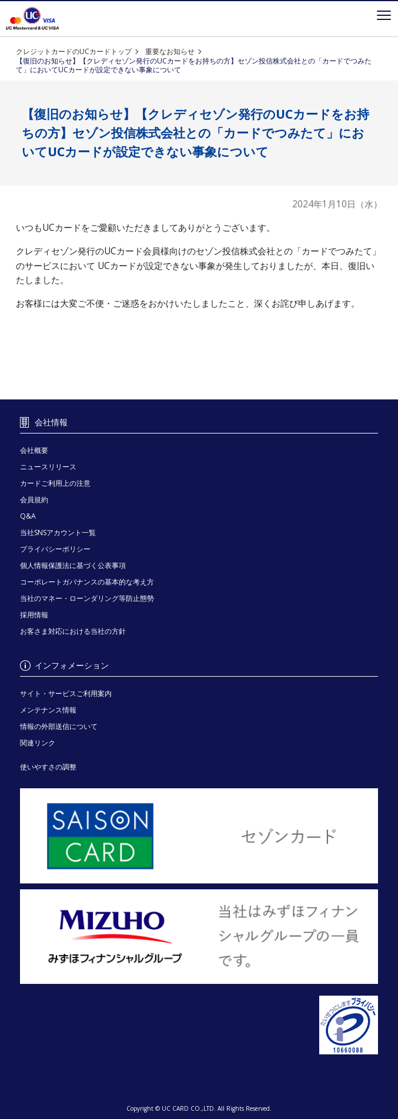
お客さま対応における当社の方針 (73, 631)
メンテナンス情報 (48, 710)
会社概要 (34, 450)
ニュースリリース (48, 467)
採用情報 (34, 615)
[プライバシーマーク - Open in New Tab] (199, 1026)
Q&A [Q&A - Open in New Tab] (28, 516)
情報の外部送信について (59, 726)
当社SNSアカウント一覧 (58, 532)
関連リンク (37, 743)
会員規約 (34, 500)
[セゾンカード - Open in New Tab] (199, 835)
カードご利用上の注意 (55, 483)
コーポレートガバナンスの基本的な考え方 (87, 582)
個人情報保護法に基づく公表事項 (73, 565)
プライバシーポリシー (55, 549)
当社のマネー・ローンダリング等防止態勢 (87, 598)
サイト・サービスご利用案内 (66, 693)
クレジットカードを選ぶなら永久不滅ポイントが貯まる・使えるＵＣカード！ (32, 19)
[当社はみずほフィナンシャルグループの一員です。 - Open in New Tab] (199, 936)
